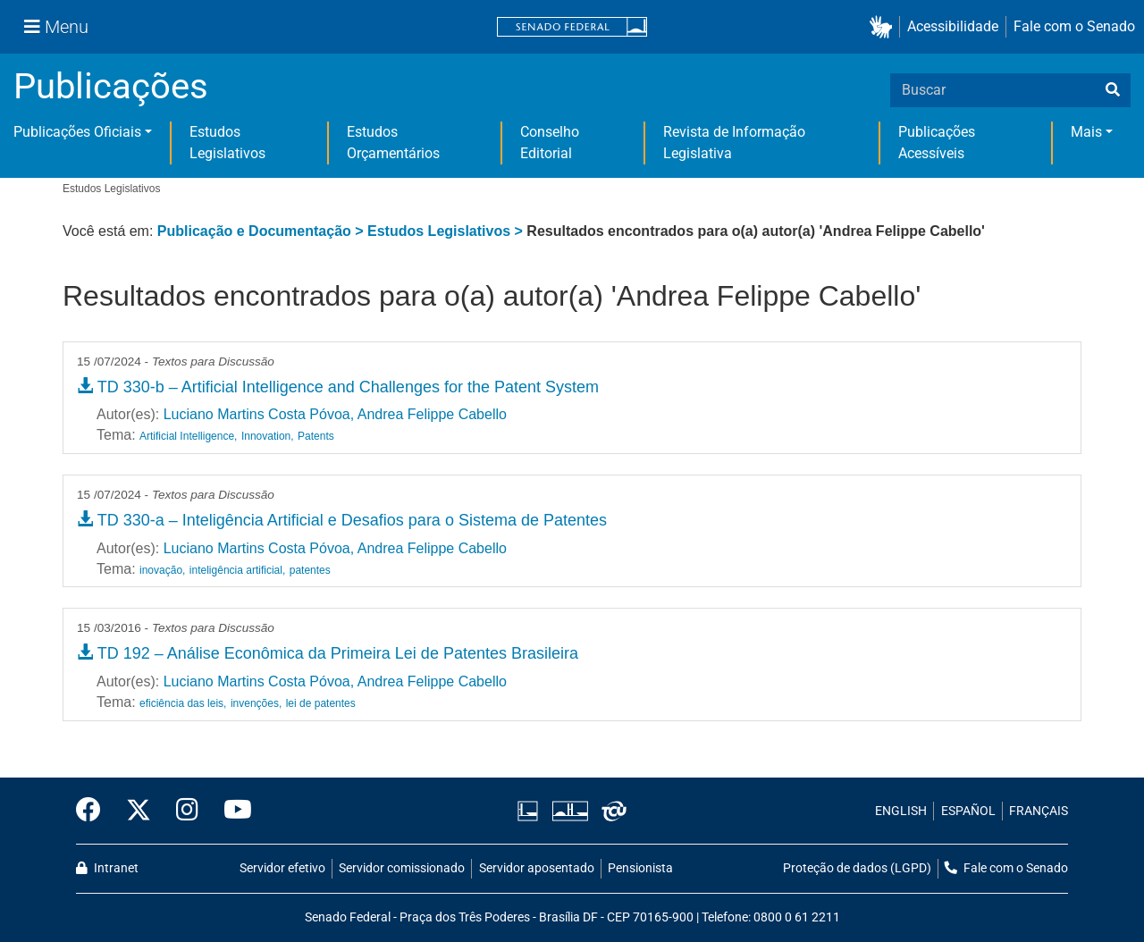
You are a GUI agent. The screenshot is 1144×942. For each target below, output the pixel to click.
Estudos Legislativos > (446, 231)
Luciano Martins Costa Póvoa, (259, 414)
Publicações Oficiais (77, 131)
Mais (1086, 131)
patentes (310, 570)
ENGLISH (901, 811)
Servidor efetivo (282, 868)
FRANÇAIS (1038, 811)
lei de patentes (321, 703)
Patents (316, 436)
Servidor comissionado (402, 868)
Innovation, (267, 436)
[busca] (1113, 90)
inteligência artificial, (237, 570)
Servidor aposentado (536, 868)
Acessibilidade (952, 26)
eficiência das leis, (182, 703)
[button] (884, 27)
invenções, (256, 703)
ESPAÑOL (968, 811)
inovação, (162, 570)
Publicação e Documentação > (262, 231)
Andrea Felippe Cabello (432, 414)
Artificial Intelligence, (188, 436)
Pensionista (640, 868)
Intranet (107, 868)
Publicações (110, 86)
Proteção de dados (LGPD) (857, 868)
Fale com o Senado (1074, 26)
